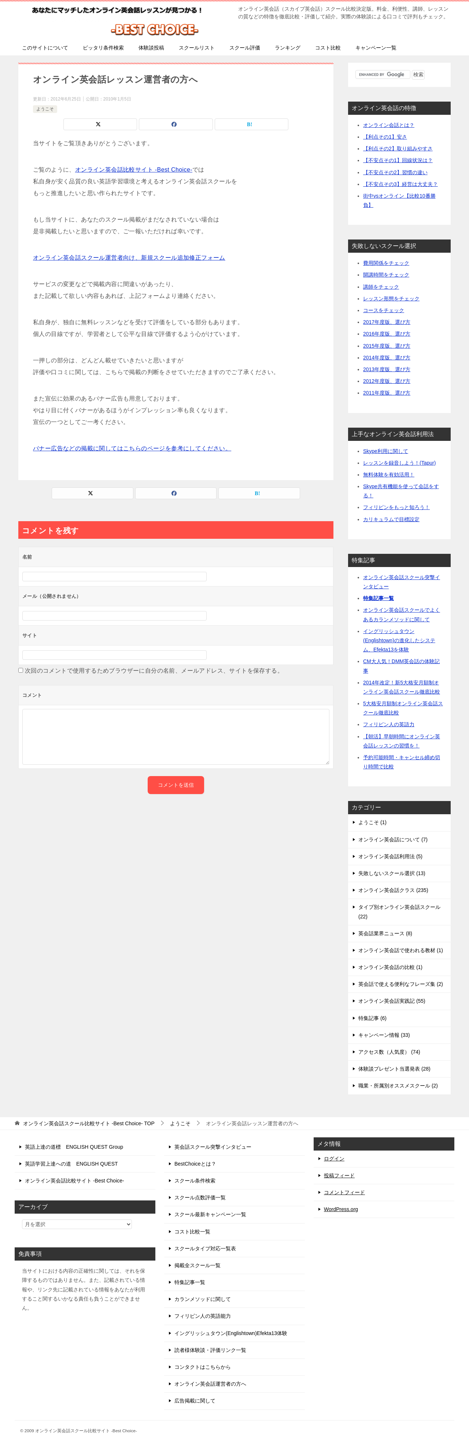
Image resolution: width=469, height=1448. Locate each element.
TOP (89, 1123)
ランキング (287, 48)
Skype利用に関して (385, 451)
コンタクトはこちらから (202, 1367)
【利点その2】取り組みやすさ (398, 148)
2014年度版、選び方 (386, 358)
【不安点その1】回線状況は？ (398, 160)
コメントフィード (344, 1192)
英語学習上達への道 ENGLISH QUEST (71, 1164)
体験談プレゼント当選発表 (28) (394, 1069)
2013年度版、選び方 (386, 369)
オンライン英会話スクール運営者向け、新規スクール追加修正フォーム (129, 258)
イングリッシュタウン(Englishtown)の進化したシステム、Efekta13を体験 (399, 640)
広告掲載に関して (194, 1401)
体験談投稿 (151, 48)
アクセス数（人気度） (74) (389, 1052)
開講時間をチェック (386, 275)
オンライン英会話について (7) (393, 839)
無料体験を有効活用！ (388, 475)
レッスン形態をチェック (391, 298)
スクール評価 (244, 48)
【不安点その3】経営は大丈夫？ (400, 184)
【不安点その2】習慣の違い (395, 172)
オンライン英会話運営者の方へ (210, 1384)
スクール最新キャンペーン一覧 (210, 1214)
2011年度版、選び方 (386, 393)
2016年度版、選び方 (386, 334)
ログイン (334, 1159)
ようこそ (45, 108)
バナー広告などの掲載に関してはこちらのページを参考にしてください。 (132, 448)
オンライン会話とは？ (388, 125)
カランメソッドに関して (202, 1299)
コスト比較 (328, 48)
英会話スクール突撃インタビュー (212, 1147)
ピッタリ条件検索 (103, 48)
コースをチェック (383, 310)
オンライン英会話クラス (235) (393, 890)
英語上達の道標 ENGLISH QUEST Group (74, 1147)
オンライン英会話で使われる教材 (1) (400, 950)
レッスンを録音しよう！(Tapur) (399, 463)
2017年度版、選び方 (386, 322)
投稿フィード (339, 1175)
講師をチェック (381, 287)
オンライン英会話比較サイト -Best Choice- (133, 170)
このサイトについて (45, 48)
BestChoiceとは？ (195, 1164)
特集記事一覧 (378, 598)
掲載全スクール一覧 (197, 1265)
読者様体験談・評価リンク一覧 (210, 1350)
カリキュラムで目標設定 (391, 519)
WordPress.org (341, 1209)
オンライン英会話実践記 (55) (391, 1001)
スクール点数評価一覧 (200, 1197)
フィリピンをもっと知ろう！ (396, 507)
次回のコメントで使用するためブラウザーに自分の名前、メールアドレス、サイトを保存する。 (154, 671)
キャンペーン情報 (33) (384, 1035)
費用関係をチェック (386, 263)
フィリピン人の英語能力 (202, 1316)
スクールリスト (197, 48)
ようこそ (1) (372, 822)
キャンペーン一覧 (375, 48)
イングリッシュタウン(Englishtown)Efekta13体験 (230, 1333)
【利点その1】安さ (385, 137)
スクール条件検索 (194, 1181)
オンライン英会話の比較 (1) (390, 967)
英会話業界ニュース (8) (385, 933)
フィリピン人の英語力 (388, 724)
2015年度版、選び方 (386, 346)
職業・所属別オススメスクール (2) (398, 1086)
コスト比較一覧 (192, 1232)
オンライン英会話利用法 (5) (390, 856)
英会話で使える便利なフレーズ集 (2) (400, 984)
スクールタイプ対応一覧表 (205, 1248)
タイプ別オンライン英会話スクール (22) (399, 911)
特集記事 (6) (372, 1018)
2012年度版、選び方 (386, 381)
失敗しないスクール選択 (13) (391, 873)
